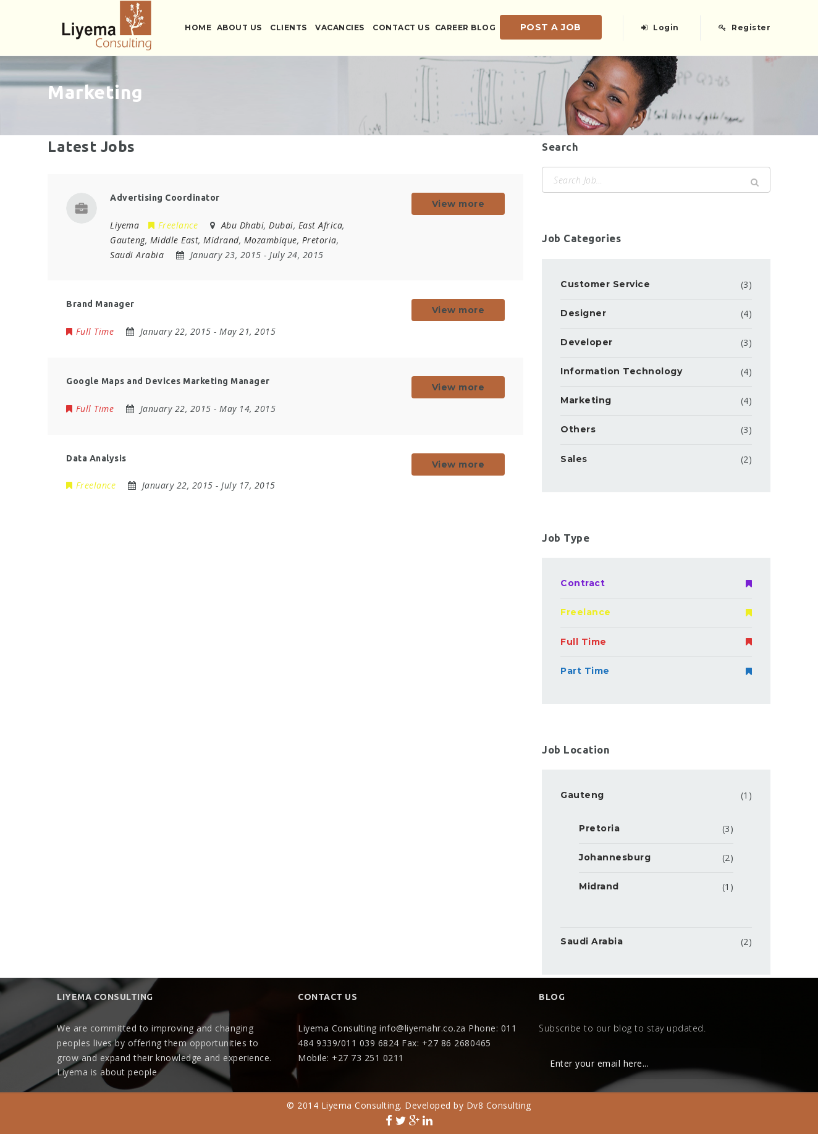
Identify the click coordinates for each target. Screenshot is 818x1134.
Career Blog (465, 27)
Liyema (124, 225)
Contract (656, 583)
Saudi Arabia (591, 941)
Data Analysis (96, 458)
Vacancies (340, 27)
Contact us (401, 27)
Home (198, 27)
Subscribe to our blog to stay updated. (622, 1028)
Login (660, 27)
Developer (586, 342)
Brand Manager (100, 304)
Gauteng (582, 794)
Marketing (586, 400)
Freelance (173, 225)
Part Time (656, 670)
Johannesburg (615, 857)
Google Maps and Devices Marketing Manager (168, 381)
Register (744, 27)
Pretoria (599, 828)
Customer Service (605, 284)
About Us (239, 27)
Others (578, 429)
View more (458, 203)
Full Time (90, 331)
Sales (574, 458)
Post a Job (550, 27)
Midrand (599, 886)
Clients (288, 27)
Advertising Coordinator (165, 198)
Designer (583, 313)
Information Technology (621, 371)
